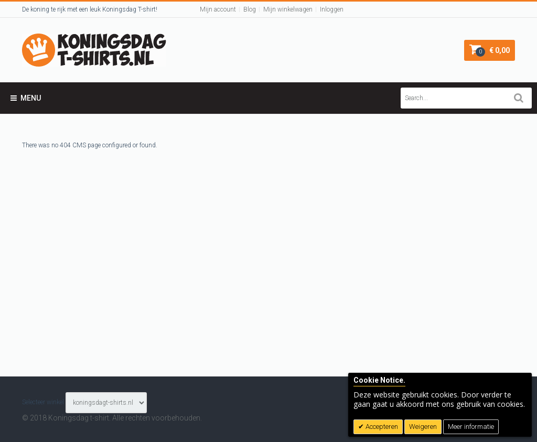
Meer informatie (471, 426)
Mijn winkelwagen (288, 9)
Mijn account (218, 9)
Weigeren (423, 426)
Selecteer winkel (43, 402)
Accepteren (381, 426)
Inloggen (331, 9)
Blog (249, 9)
